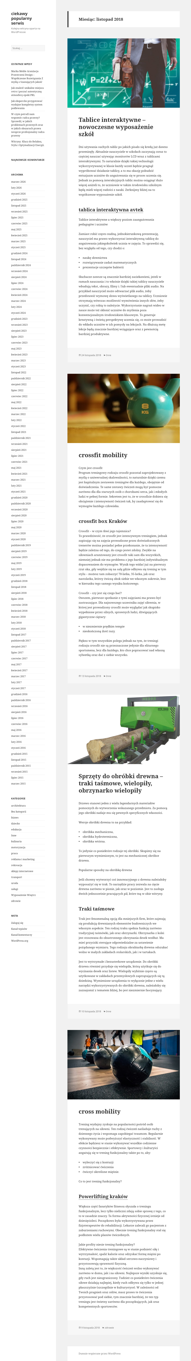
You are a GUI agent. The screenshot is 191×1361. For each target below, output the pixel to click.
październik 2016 (21, 700)
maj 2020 (16, 527)
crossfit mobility (103, 455)
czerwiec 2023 (19, 342)
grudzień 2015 (19, 753)
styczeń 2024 (18, 312)
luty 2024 (16, 307)
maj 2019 (16, 563)
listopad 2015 (18, 759)
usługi (14, 889)
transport (16, 877)
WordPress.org (19, 940)
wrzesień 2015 (19, 771)
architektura (18, 805)
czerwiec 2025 (19, 223)
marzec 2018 (18, 616)
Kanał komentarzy (21, 934)
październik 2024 (21, 265)
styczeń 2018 (18, 628)
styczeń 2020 (18, 539)
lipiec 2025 (17, 217)
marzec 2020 (18, 533)
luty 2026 (16, 187)
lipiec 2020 (17, 521)
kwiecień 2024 (19, 295)
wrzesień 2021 (19, 444)
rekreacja (16, 865)
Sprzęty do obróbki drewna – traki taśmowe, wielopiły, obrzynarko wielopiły (121, 783)
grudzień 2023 (19, 318)
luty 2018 (16, 622)
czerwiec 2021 (19, 461)
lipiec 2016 (17, 718)
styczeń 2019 (18, 575)
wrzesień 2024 (19, 271)
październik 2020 (21, 503)
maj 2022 (16, 402)
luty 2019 (16, 569)
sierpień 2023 (19, 330)
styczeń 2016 (18, 747)
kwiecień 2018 (19, 610)
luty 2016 (16, 742)
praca (14, 853)
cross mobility (100, 1111)
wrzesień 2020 (19, 509)
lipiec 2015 (17, 777)
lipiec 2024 (17, 283)
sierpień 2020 (19, 515)
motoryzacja (18, 847)
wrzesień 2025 (19, 211)
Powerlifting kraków (103, 1196)
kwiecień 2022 (19, 408)
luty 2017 (16, 682)
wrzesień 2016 (19, 706)
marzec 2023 (18, 360)
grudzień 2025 (19, 199)
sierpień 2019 (19, 551)
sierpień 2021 (19, 450)
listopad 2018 (18, 587)
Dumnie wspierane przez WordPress (100, 1353)
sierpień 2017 (19, 646)
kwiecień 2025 (19, 235)
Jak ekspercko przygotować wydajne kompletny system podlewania (26, 104)
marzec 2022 (18, 414)
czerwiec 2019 (19, 557)
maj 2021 (16, 467)
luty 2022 (16, 420)
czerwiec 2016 (19, 724)
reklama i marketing (23, 859)
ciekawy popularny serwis (21, 18)
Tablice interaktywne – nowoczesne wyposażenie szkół (116, 127)
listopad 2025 (18, 205)
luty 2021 (16, 485)
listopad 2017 (18, 634)
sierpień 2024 (19, 277)
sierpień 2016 (19, 712)
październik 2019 (21, 545)
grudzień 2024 (19, 253)
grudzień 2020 (19, 497)
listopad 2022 (18, 372)
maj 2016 (16, 730)
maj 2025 (16, 229)
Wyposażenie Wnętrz (23, 895)
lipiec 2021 (17, 455)
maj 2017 (16, 664)
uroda (14, 883)
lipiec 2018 (17, 599)
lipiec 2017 (17, 652)
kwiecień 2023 (19, 354)
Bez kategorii (18, 811)
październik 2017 (21, 640)
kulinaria (16, 841)
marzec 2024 (18, 301)
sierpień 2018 (19, 593)
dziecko (15, 823)
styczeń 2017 (18, 688)
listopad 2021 (18, 432)
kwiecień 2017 (19, 670)
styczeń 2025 (18, 247)
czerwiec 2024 (19, 289)
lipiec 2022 (17, 390)
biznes (15, 817)
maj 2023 (16, 348)
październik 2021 (21, 438)
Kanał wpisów (19, 928)
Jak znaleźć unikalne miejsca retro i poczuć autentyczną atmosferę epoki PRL (27, 91)
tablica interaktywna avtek (111, 209)
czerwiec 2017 (19, 658)
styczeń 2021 (18, 491)
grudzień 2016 (19, 694)
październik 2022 (21, 378)
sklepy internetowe (22, 871)
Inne (13, 835)
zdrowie (16, 901)
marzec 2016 (18, 736)
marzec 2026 (18, 181)
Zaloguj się (17, 923)
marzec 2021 (18, 479)
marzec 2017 (18, 676)
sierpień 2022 (19, 384)
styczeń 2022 (18, 426)
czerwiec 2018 (19, 604)
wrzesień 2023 (19, 324)
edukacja (16, 829)
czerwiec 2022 (19, 396)
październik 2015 (21, 765)
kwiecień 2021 (19, 473)
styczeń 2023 (18, 366)
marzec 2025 (18, 241)
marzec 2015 (18, 783)
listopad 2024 (18, 259)
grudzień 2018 (19, 581)
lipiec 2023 (17, 336)
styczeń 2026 (18, 193)
